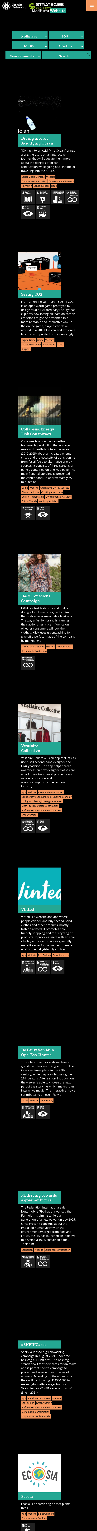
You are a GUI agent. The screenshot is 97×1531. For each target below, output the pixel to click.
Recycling (27, 185)
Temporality (46, 1100)
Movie (25, 1100)
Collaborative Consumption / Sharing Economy (47, 796)
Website (50, 176)
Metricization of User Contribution (40, 805)
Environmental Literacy (61, 181)
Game (40, 339)
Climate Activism (30, 492)
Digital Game (28, 339)
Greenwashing (64, 646)
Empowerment (29, 814)
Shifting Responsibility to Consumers (41, 810)
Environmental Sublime (34, 1518)
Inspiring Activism (48, 501)
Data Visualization (31, 344)
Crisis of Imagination (33, 496)
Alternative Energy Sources (54, 487)
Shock (60, 344)
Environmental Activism (34, 181)
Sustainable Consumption (35, 1411)
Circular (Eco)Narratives (51, 792)
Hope (54, 185)
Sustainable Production (34, 651)
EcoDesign (27, 1249)
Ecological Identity (31, 801)
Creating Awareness (52, 492)
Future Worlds (29, 501)
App (24, 792)
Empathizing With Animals (36, 1416)
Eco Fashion (44, 955)
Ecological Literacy (53, 801)
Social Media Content (33, 176)
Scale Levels (49, 344)
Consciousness (41, 185)
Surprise (26, 348)
